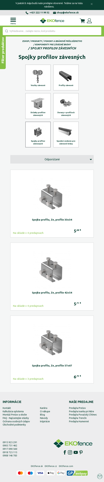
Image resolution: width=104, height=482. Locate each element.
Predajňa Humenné (79, 421)
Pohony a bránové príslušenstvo (63, 41)
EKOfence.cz (51, 466)
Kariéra (43, 408)
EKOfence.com (66, 466)
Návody (44, 418)
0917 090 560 (10, 449)
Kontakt (7, 408)
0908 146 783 (10, 455)
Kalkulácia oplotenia (13, 411)
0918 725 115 (10, 452)
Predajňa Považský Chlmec (83, 414)
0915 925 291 (10, 442)
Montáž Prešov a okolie (15, 414)
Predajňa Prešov (77, 408)
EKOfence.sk (37, 466)
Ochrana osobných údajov (16, 421)
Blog (42, 414)
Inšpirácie (45, 421)
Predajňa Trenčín (78, 418)
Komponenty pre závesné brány (53, 44)
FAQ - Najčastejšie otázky (16, 418)
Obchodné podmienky (14, 424)
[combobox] (52, 31)
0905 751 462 (10, 445)
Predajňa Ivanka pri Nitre (81, 411)
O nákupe (45, 411)
